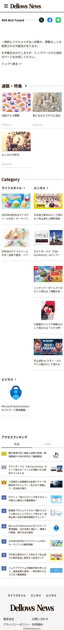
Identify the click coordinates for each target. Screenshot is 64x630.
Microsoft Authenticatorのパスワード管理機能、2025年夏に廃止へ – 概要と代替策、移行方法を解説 (16, 408)
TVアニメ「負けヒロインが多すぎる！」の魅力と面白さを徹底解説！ (28, 498)
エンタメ (39, 188)
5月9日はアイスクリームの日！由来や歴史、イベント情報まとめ (16, 253)
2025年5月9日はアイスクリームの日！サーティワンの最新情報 (16, 216)
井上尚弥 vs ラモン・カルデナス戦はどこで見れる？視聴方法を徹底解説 (48, 362)
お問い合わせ (40, 619)
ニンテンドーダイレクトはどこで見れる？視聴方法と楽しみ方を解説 (48, 289)
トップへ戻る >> (12, 64)
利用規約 (37, 624)
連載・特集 (12, 86)
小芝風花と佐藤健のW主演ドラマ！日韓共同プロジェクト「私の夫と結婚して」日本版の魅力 (27, 485)
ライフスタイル (12, 188)
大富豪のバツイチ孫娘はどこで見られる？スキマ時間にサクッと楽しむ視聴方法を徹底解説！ (48, 326)
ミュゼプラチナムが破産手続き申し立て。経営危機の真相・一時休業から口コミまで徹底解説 (27, 571)
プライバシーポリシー (17, 624)
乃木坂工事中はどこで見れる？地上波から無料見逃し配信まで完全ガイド (48, 216)
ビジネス (7, 379)
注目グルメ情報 (10, 115)
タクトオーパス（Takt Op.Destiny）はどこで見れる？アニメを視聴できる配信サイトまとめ (48, 253)
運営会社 (8, 619)
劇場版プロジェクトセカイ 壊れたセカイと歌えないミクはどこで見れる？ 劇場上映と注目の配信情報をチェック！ (28, 514)
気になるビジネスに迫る (47, 115)
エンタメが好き (10, 155)
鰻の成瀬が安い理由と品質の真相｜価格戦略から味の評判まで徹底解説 (27, 454)
